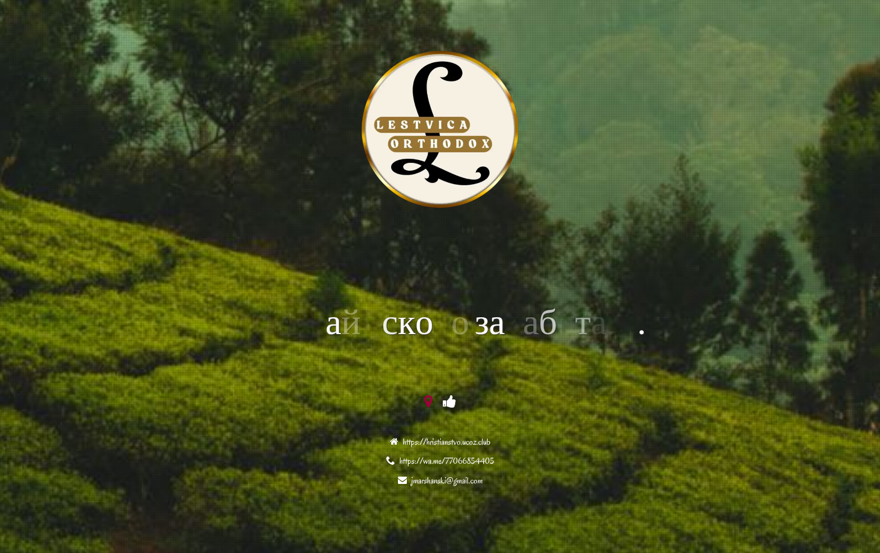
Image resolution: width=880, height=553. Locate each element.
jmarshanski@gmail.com (447, 480)
